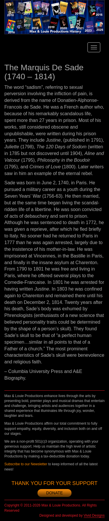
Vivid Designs (94, 515)
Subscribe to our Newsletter (25, 464)
